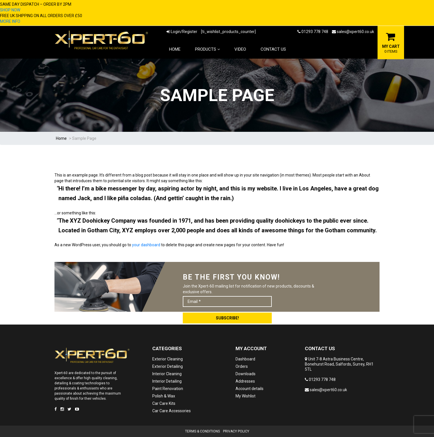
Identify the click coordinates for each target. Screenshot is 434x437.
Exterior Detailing (167, 366)
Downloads (245, 374)
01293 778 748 (312, 31)
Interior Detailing (167, 381)
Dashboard (245, 359)
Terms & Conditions (202, 431)
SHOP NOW (10, 10)
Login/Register (182, 31)
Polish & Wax (163, 396)
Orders (242, 366)
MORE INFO (10, 21)
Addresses (245, 381)
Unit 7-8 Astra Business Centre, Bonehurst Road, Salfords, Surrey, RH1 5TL (339, 364)
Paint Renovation (167, 388)
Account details (249, 388)
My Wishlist (245, 396)
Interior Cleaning (167, 374)
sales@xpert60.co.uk (353, 31)
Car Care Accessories (171, 411)
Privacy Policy (236, 431)
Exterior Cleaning (167, 359)
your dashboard (146, 245)
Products (207, 49)
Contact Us (273, 49)
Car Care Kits (163, 403)
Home (175, 49)
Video (240, 49)
